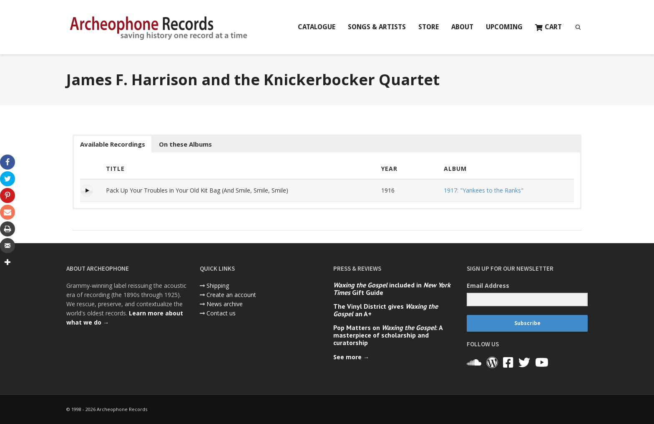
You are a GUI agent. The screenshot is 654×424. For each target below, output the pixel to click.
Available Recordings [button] (112, 144)
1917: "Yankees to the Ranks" (483, 190)
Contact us (221, 313)
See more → (351, 357)
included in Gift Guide (391, 289)
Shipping (217, 285)
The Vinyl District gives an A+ (385, 310)
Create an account (231, 295)
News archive (224, 304)
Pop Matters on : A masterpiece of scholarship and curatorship (388, 335)
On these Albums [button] (185, 144)
